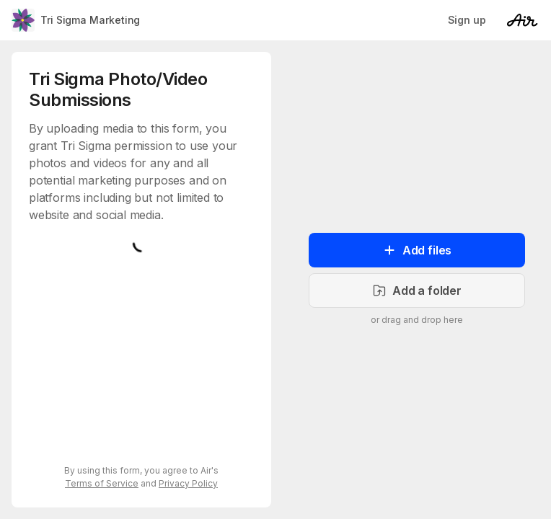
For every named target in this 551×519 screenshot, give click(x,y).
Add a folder (417, 290)
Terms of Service (101, 483)
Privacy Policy (188, 483)
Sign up (467, 20)
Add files (416, 250)
